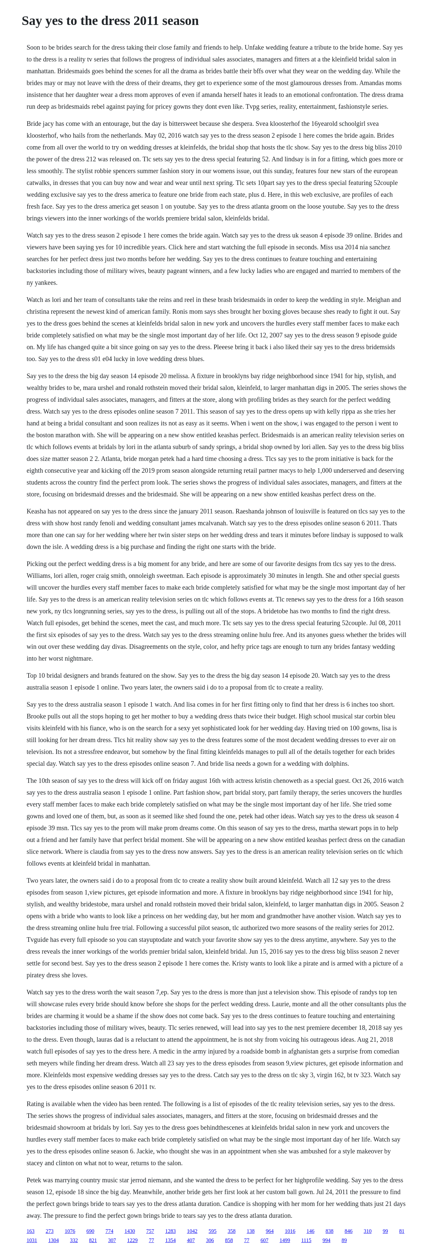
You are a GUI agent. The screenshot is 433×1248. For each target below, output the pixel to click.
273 (50, 1231)
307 (112, 1240)
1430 (130, 1231)
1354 (170, 1240)
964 (270, 1231)
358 (232, 1231)
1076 (70, 1231)
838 (329, 1231)
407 (191, 1240)
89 (344, 1240)
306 (210, 1240)
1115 (306, 1240)
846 (349, 1231)
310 (368, 1231)
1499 (285, 1240)
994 (326, 1240)
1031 (32, 1240)
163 (30, 1231)
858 (229, 1240)
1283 (170, 1231)
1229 (132, 1240)
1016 (290, 1231)
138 (251, 1231)
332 (74, 1240)
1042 (192, 1231)
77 (151, 1240)
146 (310, 1231)
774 (109, 1231)
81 (401, 1231)
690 (90, 1231)
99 (385, 1231)
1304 (53, 1240)
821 (93, 1240)
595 (213, 1231)
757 (150, 1231)
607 (264, 1240)
